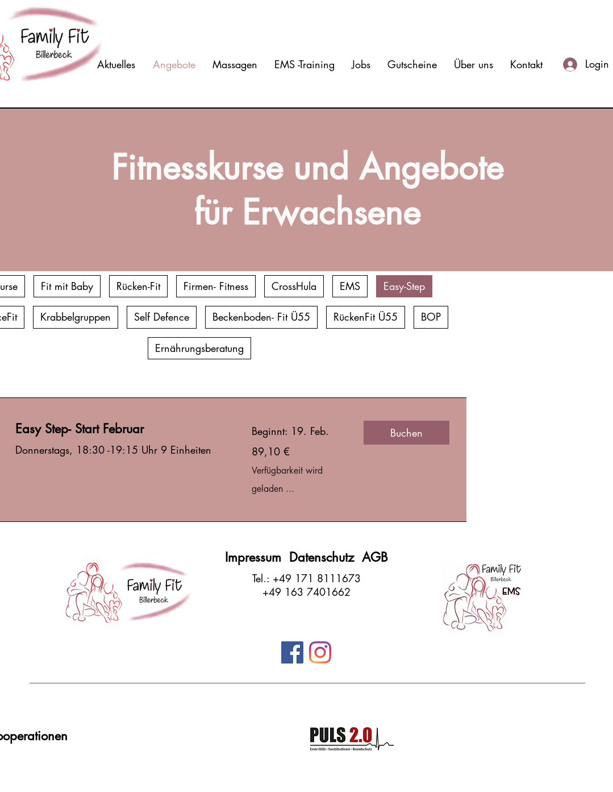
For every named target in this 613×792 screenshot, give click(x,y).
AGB (375, 557)
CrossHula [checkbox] (294, 286)
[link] (119, 429)
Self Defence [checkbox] (161, 317)
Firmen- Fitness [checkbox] (216, 286)
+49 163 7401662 (306, 592)
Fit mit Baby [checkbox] (67, 286)
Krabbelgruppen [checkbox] (75, 317)
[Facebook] (292, 652)
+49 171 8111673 (317, 578)
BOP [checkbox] (431, 317)
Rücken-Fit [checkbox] (138, 286)
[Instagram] (320, 652)
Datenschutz (325, 557)
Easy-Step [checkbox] (404, 286)
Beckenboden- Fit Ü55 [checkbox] (261, 317)
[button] (406, 433)
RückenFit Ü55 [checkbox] (365, 317)
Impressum (257, 557)
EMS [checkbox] (350, 286)
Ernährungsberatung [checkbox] (199, 348)
